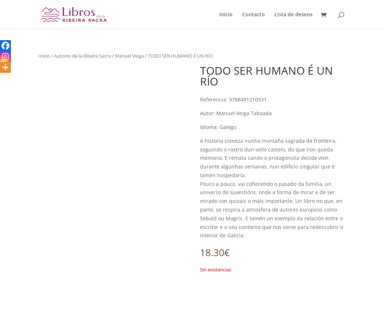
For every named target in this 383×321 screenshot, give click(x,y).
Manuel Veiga (129, 56)
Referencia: (214, 99)
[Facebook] (5, 45)
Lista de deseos (293, 15)
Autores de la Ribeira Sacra (82, 56)
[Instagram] (5, 56)
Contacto (253, 15)
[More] (5, 67)
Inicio (226, 15)
